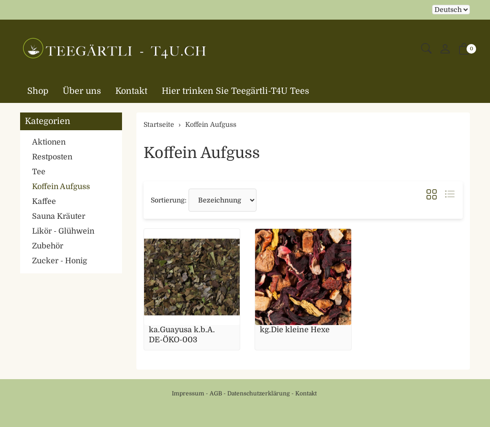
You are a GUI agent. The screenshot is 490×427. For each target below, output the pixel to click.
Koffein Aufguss (202, 153)
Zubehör (47, 246)
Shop (37, 91)
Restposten (52, 157)
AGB (216, 393)
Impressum (188, 393)
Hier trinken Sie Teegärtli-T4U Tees (235, 91)
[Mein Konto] (445, 49)
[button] (426, 49)
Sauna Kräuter (58, 216)
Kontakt (131, 91)
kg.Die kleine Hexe (295, 330)
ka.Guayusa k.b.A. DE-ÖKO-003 (182, 335)
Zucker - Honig (59, 261)
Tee (38, 172)
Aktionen (49, 142)
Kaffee (44, 201)
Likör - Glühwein (63, 231)
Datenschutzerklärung (258, 393)
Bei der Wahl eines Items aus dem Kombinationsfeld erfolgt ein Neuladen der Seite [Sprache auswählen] (451, 9)
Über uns (82, 91)
